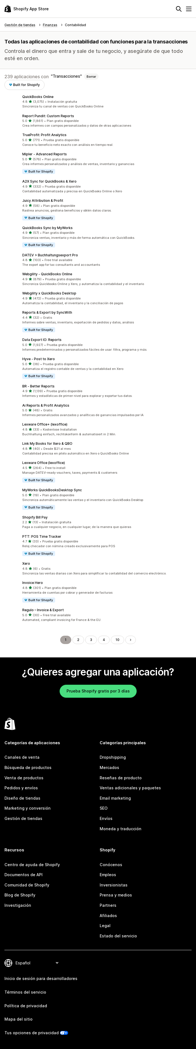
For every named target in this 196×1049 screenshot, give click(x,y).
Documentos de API (23, 874)
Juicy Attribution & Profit (42, 200)
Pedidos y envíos (21, 787)
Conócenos (111, 864)
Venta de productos (23, 777)
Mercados (109, 767)
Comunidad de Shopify (26, 885)
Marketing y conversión (27, 808)
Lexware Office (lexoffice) (43, 463)
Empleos (108, 874)
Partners (108, 905)
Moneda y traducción (120, 828)
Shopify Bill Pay (35, 517)
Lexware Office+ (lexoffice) (44, 424)
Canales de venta (22, 757)
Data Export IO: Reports (42, 340)
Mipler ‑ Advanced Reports (44, 154)
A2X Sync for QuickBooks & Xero (49, 181)
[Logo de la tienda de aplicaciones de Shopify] (26, 9)
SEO (103, 808)
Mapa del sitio (18, 1019)
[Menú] (189, 9)
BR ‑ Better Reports (38, 386)
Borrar (91, 76)
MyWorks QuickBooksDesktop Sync (52, 490)
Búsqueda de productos (28, 767)
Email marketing (115, 798)
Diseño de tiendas (22, 798)
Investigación (17, 905)
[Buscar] (179, 9)
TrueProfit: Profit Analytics (44, 135)
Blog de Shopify (19, 895)
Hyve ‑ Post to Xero (38, 359)
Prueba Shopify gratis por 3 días (98, 691)
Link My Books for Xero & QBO (47, 443)
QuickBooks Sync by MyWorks (47, 228)
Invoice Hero (32, 583)
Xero (26, 563)
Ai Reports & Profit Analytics (45, 405)
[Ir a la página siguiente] (130, 640)
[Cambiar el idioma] (36, 963)
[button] (98, 101)
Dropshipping (113, 757)
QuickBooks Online (37, 97)
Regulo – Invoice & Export (43, 610)
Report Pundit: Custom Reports (48, 116)
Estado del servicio (118, 935)
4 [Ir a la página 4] (104, 640)
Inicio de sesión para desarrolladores (40, 978)
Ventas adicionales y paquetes (130, 787)
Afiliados (108, 915)
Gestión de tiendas (23, 818)
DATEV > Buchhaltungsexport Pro (50, 255)
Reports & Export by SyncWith (47, 312)
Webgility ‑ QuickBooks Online (47, 274)
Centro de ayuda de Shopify (32, 864)
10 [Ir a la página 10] (117, 640)
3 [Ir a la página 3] (91, 640)
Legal (105, 925)
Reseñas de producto (121, 777)
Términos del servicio (25, 992)
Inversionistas (114, 885)
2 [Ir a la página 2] (78, 640)
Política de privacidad (25, 1005)
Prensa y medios (116, 895)
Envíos (106, 818)
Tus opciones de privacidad (31, 1032)
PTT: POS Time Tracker (41, 536)
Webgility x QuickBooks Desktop (49, 293)
